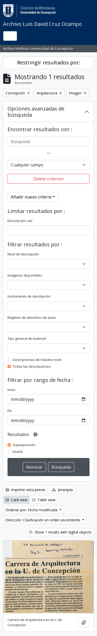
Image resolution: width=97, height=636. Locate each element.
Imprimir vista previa (25, 489)
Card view (16, 499)
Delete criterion (48, 179)
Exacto (18, 451)
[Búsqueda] (48, 141)
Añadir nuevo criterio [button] (31, 197)
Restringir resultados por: (48, 62)
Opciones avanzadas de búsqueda (36, 111)
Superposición (24, 444)
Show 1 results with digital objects (60, 532)
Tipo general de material (27, 338)
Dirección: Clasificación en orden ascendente (43, 519)
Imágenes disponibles (25, 275)
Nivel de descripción (23, 254)
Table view (43, 499)
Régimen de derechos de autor (32, 317)
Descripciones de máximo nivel (37, 359)
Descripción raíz (20, 220)
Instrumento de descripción (29, 296)
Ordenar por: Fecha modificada (31, 509)
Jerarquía (62, 489)
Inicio (12, 389)
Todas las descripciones (32, 366)
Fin (10, 410)
